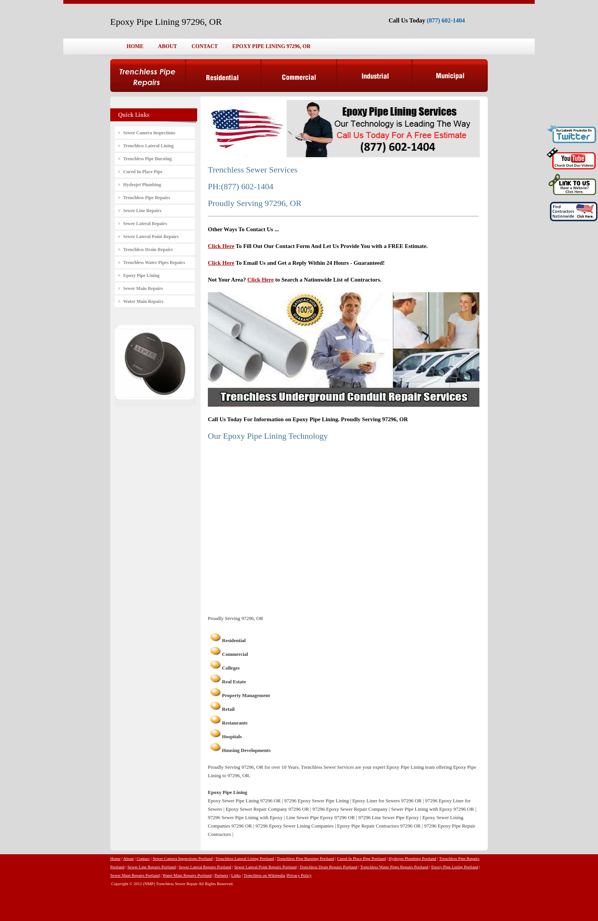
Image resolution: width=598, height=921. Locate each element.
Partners (221, 875)
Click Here (221, 246)
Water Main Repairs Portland (186, 875)
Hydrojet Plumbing (142, 184)
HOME (135, 46)
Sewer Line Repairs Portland (151, 867)
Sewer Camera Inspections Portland (182, 858)
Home (115, 858)
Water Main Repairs (143, 301)
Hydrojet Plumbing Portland (412, 858)
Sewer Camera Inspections (149, 132)
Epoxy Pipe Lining (141, 275)
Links (236, 875)
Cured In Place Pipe (142, 171)
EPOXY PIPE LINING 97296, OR (271, 46)
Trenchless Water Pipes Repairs (154, 262)
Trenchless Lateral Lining (148, 145)
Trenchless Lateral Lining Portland (244, 858)
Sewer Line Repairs (142, 210)
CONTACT (204, 46)
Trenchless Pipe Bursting (147, 158)
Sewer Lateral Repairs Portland (204, 867)
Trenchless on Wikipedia (264, 875)
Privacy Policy (299, 875)
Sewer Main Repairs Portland (135, 875)
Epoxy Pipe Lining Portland (454, 867)
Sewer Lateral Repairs (145, 223)
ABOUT (167, 46)
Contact (143, 858)
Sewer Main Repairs (143, 288)
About (128, 858)
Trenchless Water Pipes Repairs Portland (394, 867)
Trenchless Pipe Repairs (146, 197)
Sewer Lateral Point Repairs (150, 236)
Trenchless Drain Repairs (148, 249)
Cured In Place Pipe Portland (361, 858)
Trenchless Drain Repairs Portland (328, 867)
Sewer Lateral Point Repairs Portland (265, 867)
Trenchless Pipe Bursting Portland (305, 858)
